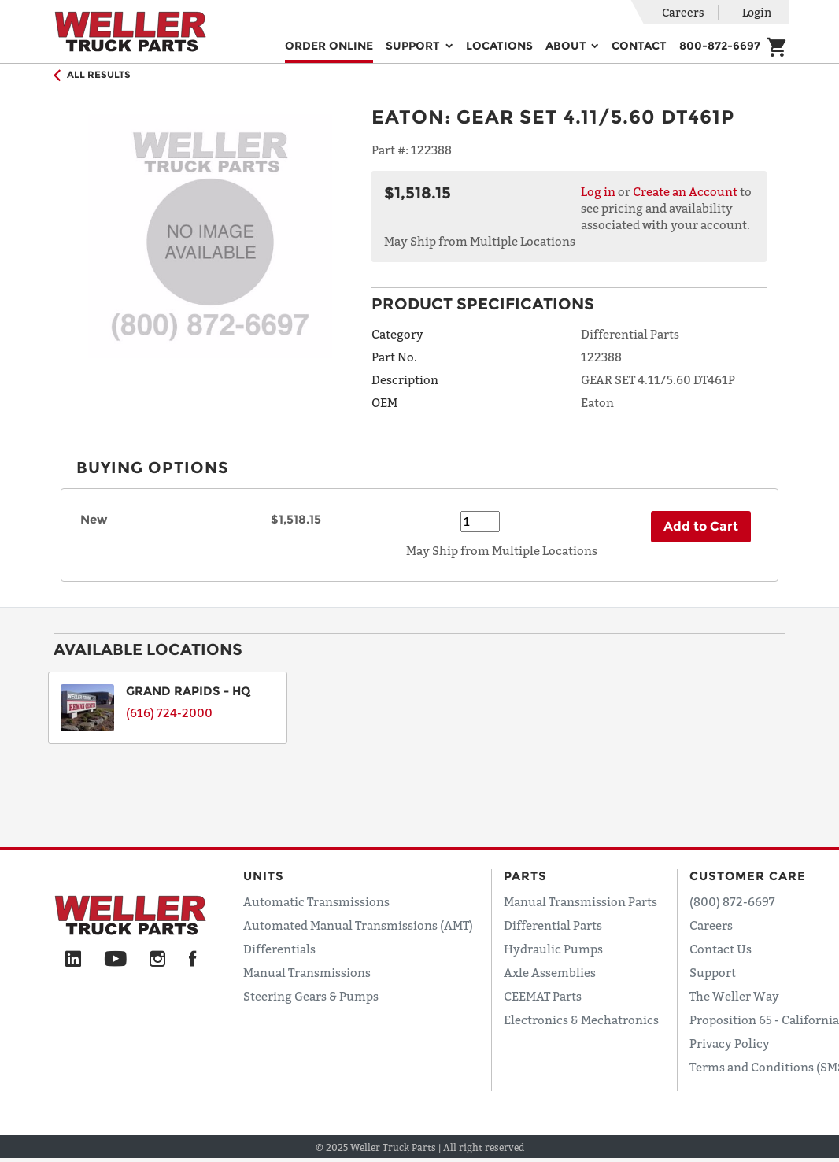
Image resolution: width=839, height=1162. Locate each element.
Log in (598, 191)
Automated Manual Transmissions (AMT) (358, 925)
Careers (683, 12)
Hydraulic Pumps (553, 949)
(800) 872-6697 (732, 901)
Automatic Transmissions (316, 901)
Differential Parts (553, 925)
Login (756, 12)
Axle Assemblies (550, 972)
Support (712, 972)
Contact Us (720, 949)
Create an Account (685, 191)
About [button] (567, 46)
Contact (639, 46)
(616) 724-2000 (169, 712)
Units (263, 875)
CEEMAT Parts (543, 996)
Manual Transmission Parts (580, 901)
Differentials (279, 949)
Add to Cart (700, 526)
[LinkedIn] (73, 959)
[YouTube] (115, 959)
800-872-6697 (719, 46)
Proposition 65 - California (764, 1019)
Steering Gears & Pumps (311, 996)
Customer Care (747, 875)
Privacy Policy (729, 1043)
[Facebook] (192, 959)
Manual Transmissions (307, 972)
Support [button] (414, 46)
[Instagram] (158, 959)
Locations (499, 46)
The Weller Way (734, 996)
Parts (525, 875)
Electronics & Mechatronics (581, 1019)
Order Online (329, 46)
